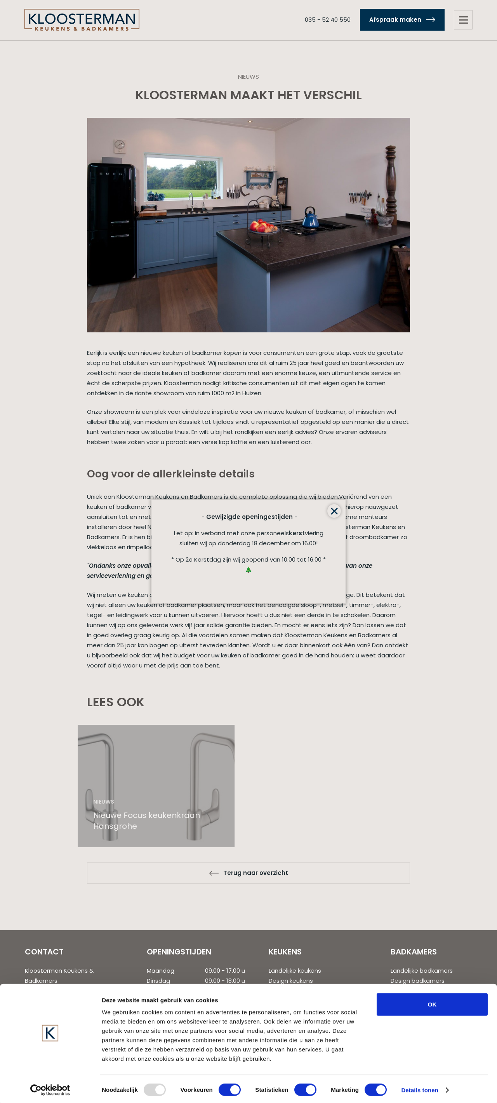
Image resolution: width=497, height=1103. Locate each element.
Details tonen (419, 1087)
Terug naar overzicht (255, 873)
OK (432, 1002)
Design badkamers (418, 981)
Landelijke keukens (295, 970)
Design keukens (291, 981)
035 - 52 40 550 (326, 20)
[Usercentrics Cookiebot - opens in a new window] (50, 1088)
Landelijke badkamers (422, 970)
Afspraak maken (393, 20)
